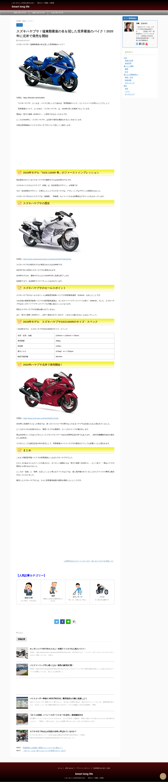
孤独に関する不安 (20, 13)
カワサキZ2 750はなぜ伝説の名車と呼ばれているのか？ (53, 731)
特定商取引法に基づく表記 (101, 768)
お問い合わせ (69, 768)
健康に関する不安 (38, 13)
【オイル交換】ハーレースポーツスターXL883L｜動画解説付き (56, 715)
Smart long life (21, 6)
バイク (20, 632)
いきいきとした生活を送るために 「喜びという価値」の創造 (84, 778)
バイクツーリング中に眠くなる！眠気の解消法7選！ (52, 665)
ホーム (60, 768)
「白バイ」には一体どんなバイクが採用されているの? (44, 751)
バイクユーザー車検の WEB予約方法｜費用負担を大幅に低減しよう (58, 698)
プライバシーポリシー (83, 768)
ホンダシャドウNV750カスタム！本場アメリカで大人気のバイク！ (58, 649)
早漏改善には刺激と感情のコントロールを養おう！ (43, 748)
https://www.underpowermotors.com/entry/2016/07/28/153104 (47, 259)
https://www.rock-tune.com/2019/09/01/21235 (40, 418)
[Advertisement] (65, 151)
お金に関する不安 (57, 13)
